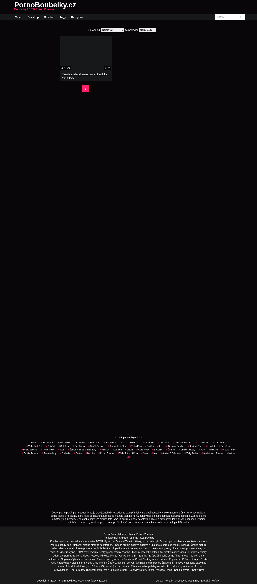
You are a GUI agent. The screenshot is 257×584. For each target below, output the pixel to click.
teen (171, 562)
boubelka (65, 453)
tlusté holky (47, 449)
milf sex (104, 449)
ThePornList (77, 569)
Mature (231, 453)
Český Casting (143, 559)
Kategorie (77, 17)
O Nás (159, 580)
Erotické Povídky (210, 580)
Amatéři (117, 449)
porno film (132, 555)
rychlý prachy (113, 552)
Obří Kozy (163, 442)
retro (150, 562)
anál (185, 566)
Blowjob (213, 449)
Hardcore (79, 442)
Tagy (63, 17)
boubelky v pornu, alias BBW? (86, 541)
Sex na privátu (182, 569)
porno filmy (174, 555)
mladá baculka (29, 449)
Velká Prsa (136, 446)
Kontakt (169, 580)
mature (202, 544)
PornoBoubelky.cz (45, 7)
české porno (228, 449)
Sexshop (33, 17)
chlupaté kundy (119, 548)
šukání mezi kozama (113, 442)
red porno (195, 555)
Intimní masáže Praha (160, 569)
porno (172, 541)
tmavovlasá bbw (117, 446)
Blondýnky (47, 442)
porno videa (85, 562)
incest (144, 552)
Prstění (205, 442)
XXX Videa (57, 562)
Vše (128, 457)
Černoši (170, 449)
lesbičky (202, 552)
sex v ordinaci (96, 446)
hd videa (104, 555)
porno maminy (194, 548)
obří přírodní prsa (182, 442)
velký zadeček (34, 446)
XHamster (120, 562)
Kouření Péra (195, 446)
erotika (149, 446)
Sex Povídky (147, 537)
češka (78, 453)
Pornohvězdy (49, 453)
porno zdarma (106, 453)
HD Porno (133, 442)
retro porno (83, 548)
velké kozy (81, 566)
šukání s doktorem (170, 453)
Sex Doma (79, 446)
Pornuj (139, 534)
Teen (61, 449)
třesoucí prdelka (175, 446)
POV (202, 449)
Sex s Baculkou (118, 569)
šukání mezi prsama (212, 453)
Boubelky (93, 442)
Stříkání (50, 446)
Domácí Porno (220, 442)
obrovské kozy (187, 449)
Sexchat (49, 17)
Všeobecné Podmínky (187, 580)
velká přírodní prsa (128, 453)
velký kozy (114, 566)
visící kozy (142, 449)
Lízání (129, 449)
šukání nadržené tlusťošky (82, 449)
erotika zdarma (30, 453)
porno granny (164, 548)
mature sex (82, 559)
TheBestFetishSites (96, 569)
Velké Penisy (63, 442)
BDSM (144, 548)
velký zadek (191, 453)
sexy (144, 453)
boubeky (157, 449)
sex (154, 453)
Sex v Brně (198, 569)
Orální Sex (149, 442)
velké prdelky (149, 566)
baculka (90, 453)
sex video (225, 446)
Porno (198, 566)
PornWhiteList (60, 569)
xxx (160, 446)
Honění (33, 442)
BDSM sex (82, 552)
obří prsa (64, 446)
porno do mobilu (171, 544)
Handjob (210, 446)
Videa (18, 17)
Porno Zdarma (118, 534)
